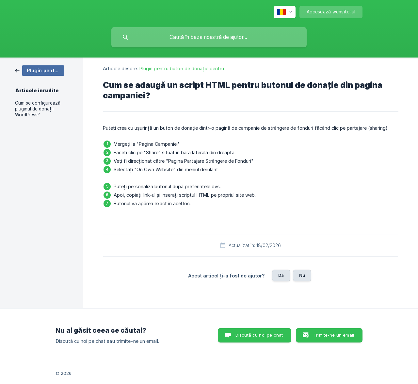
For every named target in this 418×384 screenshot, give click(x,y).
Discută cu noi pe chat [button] (259, 335)
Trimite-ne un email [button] (334, 335)
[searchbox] (209, 37)
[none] (285, 12)
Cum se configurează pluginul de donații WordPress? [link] (37, 108)
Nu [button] (302, 275)
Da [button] (281, 275)
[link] (39, 70)
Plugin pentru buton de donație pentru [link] (181, 68)
